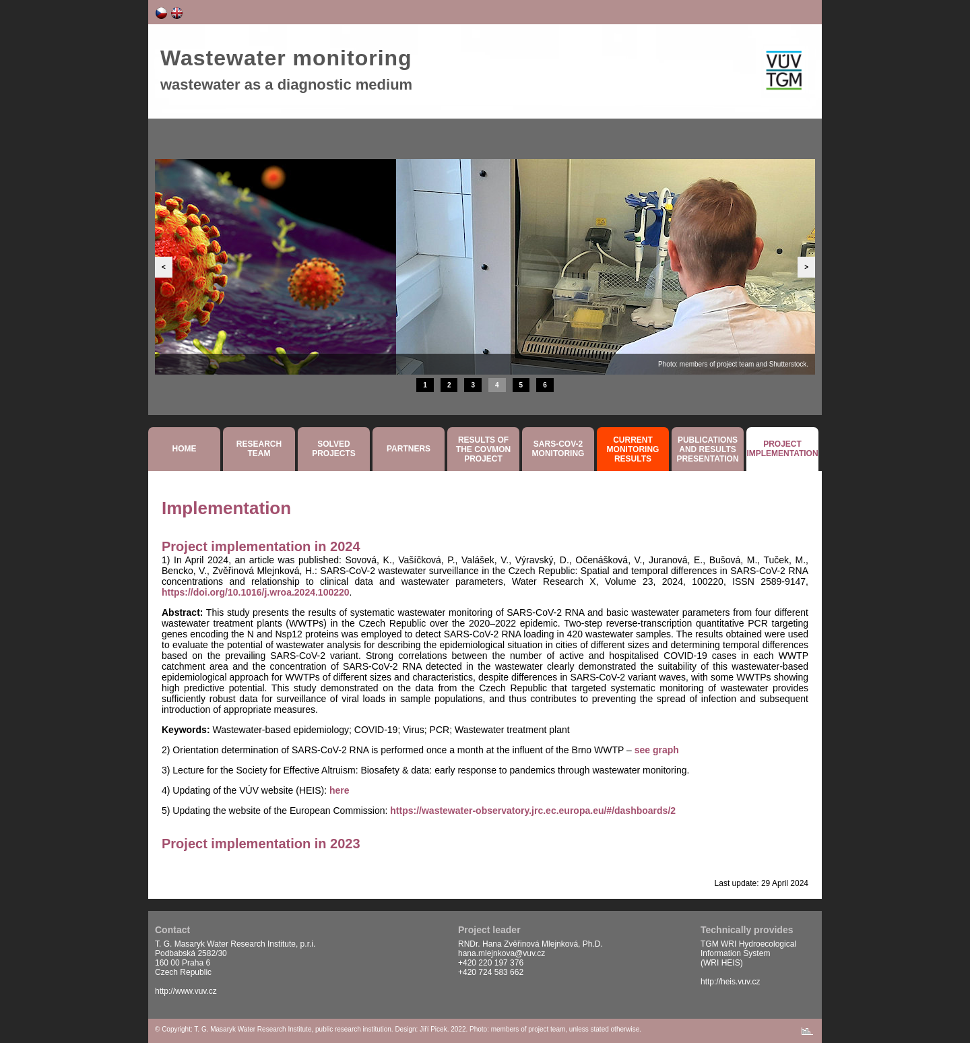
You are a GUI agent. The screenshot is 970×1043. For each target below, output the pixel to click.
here (339, 790)
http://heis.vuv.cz (730, 981)
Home (184, 448)
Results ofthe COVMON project (483, 449)
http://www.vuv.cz (186, 991)
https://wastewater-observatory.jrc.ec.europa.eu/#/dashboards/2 (533, 810)
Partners (408, 448)
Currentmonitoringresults (633, 449)
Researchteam (259, 448)
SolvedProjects (334, 448)
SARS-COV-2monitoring (558, 448)
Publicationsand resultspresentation (707, 449)
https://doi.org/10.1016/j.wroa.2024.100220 (256, 592)
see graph (657, 750)
